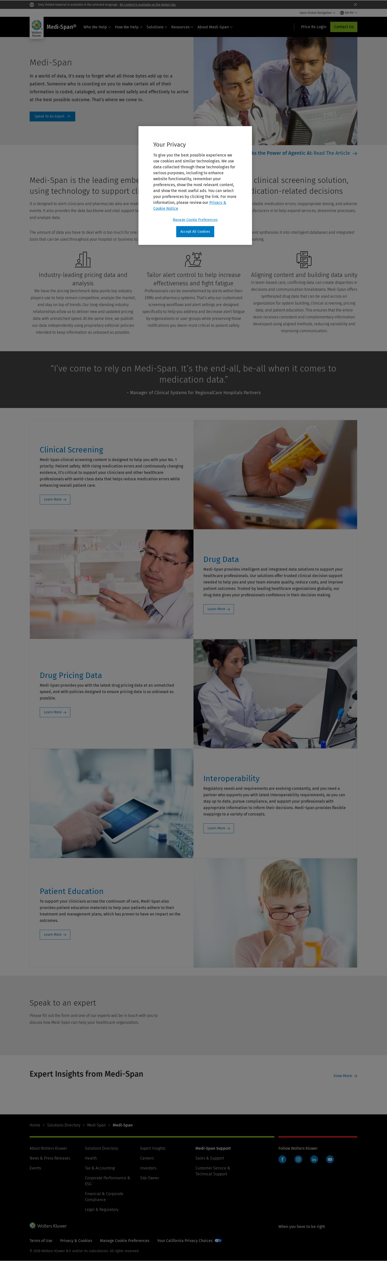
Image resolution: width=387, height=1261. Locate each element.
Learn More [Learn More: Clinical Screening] (53, 499)
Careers (147, 1158)
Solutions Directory (63, 1125)
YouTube (330, 1159)
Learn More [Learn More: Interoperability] (216, 828)
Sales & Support (209, 1158)
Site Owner (149, 1178)
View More (342, 1075)
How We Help (129, 27)
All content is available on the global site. (148, 4)
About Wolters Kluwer (48, 1148)
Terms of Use (41, 1240)
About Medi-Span (215, 27)
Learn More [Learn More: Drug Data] (216, 609)
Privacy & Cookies (76, 1240)
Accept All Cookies (195, 232)
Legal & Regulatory (101, 1209)
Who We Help (97, 27)
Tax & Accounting (100, 1168)
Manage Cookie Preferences (124, 1240)
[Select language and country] (348, 13)
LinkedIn (314, 1159)
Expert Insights (152, 1148)
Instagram (298, 1159)
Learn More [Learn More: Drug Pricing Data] (53, 712)
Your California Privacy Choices (185, 1240)
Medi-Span (96, 1125)
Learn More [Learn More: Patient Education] (53, 934)
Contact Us (343, 26)
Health (91, 1158)
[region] (195, 185)
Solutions (157, 27)
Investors (148, 1168)
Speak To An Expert (52, 116)
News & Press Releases (50, 1158)
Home (35, 1125)
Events (35, 1168)
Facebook (282, 1159)
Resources (182, 27)
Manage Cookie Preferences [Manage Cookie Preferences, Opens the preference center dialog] (195, 220)
